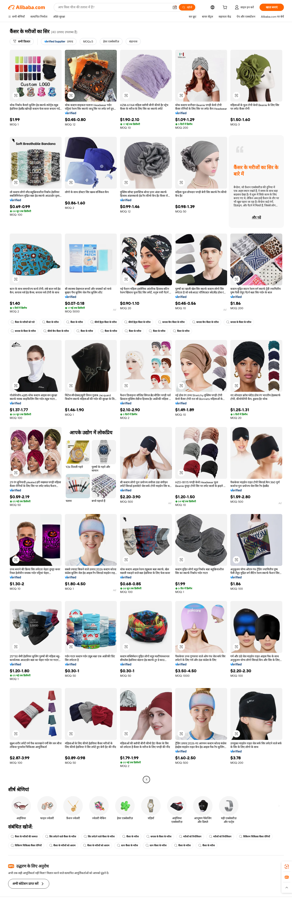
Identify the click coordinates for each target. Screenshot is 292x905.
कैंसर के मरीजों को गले (22, 322)
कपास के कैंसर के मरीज (238, 322)
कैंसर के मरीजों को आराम (62, 845)
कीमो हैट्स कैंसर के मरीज (103, 322)
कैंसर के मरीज (50, 322)
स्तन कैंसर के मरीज (127, 845)
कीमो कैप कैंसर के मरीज (56, 331)
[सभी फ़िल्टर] (22, 41)
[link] (286, 866)
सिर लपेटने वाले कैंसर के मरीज (60, 836)
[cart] (226, 8)
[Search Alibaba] (113, 7)
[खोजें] (187, 7)
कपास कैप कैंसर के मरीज (171, 322)
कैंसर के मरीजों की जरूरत (24, 836)
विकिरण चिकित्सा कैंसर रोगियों (254, 836)
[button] (174, 7)
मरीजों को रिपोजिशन (190, 836)
